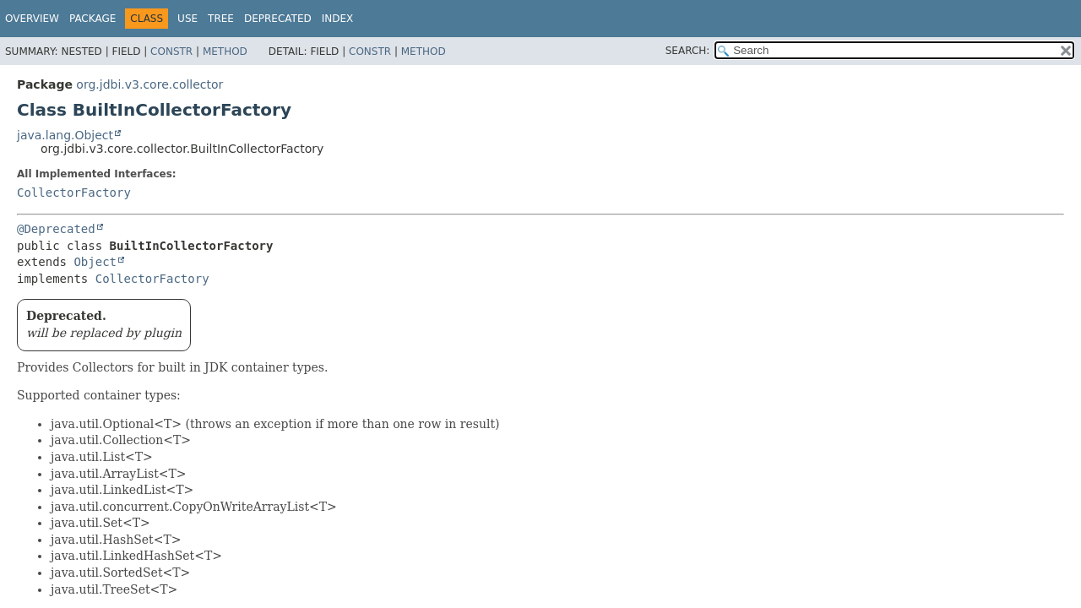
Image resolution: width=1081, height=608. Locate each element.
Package (92, 18)
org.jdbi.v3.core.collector (149, 84)
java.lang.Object (65, 135)
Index (338, 18)
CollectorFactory (74, 192)
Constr (171, 51)
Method (225, 51)
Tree (221, 18)
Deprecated (278, 18)
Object (95, 262)
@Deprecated (56, 229)
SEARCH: (687, 51)
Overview (32, 18)
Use (187, 18)
